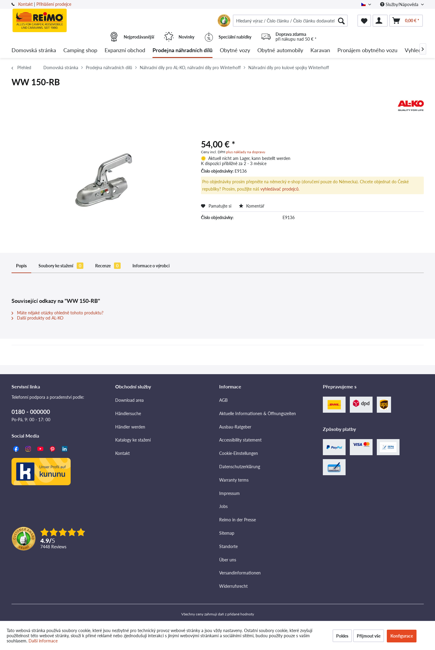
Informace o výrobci (151, 265)
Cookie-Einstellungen (238, 453)
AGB (223, 400)
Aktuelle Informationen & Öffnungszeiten (257, 413)
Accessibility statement (240, 439)
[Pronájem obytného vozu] (367, 50)
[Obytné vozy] (235, 50)
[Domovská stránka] (34, 50)
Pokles (342, 635)
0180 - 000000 (31, 411)
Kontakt (25, 4)
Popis (21, 265)
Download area (129, 400)
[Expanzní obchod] (125, 50)
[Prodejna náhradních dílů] (182, 50)
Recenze (108, 265)
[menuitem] (290, 21)
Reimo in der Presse (237, 519)
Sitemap (226, 533)
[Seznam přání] (364, 21)
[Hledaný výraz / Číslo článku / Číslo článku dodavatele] (290, 21)
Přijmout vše (368, 635)
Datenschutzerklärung (239, 466)
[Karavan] (320, 50)
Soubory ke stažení (60, 265)
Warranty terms (234, 479)
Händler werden (130, 426)
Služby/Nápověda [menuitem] (400, 4)
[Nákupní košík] (406, 21)
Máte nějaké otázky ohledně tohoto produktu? (57, 312)
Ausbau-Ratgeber (235, 426)
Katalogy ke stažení (133, 439)
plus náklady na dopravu (245, 152)
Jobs (223, 506)
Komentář (251, 205)
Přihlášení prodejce (53, 4)
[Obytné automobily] (280, 50)
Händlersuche (128, 413)
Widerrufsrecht (233, 586)
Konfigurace (401, 635)
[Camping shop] (80, 50)
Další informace (43, 640)
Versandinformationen (240, 572)
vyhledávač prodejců (279, 188)
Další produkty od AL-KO (37, 317)
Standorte (228, 546)
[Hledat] (341, 21)
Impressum (229, 493)
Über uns (227, 559)
